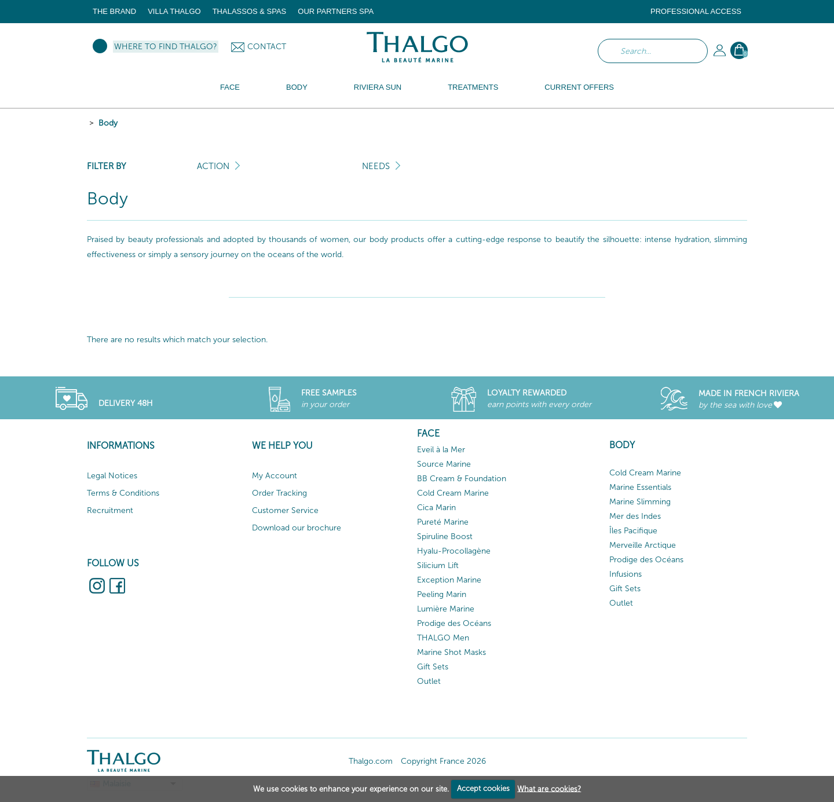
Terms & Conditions (123, 493)
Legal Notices (112, 476)
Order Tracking (279, 493)
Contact (266, 47)
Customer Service (285, 510)
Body (108, 123)
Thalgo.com (371, 761)
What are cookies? (549, 788)
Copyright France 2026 (443, 761)
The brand (114, 11)
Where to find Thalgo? (165, 47)
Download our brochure (296, 528)
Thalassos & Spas (250, 11)
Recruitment (110, 510)
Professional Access (695, 11)
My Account (274, 476)
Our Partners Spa (336, 11)
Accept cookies (483, 788)
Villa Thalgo (174, 11)
